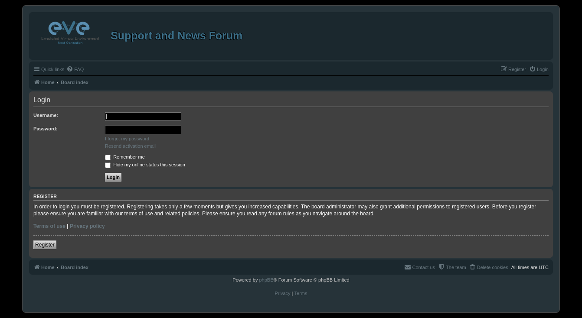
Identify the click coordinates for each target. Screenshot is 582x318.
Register (45, 245)
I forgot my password (127, 138)
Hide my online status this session (145, 164)
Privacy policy (87, 226)
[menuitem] (75, 69)
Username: (45, 115)
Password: (45, 128)
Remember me (125, 156)
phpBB (266, 279)
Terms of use (49, 226)
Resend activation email (130, 146)
